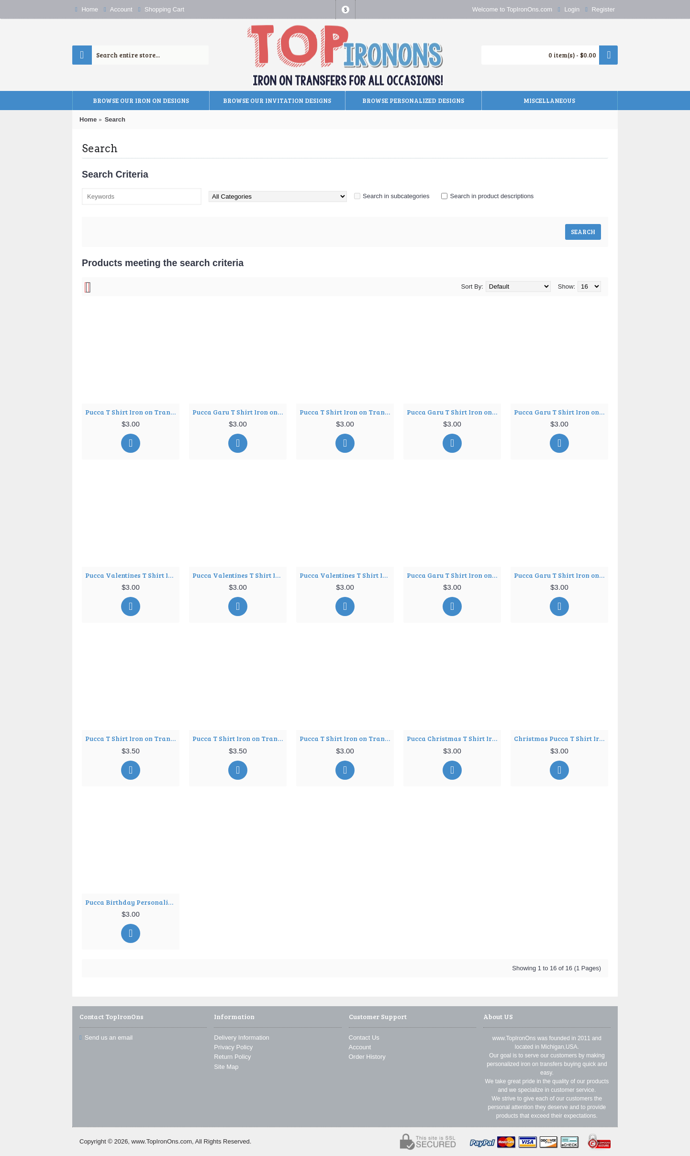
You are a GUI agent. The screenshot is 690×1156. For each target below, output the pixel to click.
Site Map (226, 1066)
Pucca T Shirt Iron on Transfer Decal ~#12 (239, 738)
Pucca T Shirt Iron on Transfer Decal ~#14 (347, 738)
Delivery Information (241, 1037)
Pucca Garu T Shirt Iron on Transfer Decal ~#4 (454, 411)
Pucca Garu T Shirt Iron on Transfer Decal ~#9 (454, 575)
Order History (367, 1056)
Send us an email (106, 1037)
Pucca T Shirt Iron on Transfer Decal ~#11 (132, 738)
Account (360, 1047)
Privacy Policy (233, 1047)
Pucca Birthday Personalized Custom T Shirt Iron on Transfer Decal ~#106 (132, 902)
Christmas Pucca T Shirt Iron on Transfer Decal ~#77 (561, 738)
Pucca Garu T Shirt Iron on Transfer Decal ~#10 (561, 575)
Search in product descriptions (492, 196)
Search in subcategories (396, 196)
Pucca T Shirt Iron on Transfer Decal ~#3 (347, 411)
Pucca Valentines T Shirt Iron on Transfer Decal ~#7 (239, 575)
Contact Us (364, 1037)
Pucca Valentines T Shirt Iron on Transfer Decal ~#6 (132, 575)
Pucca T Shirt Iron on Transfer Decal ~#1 (132, 411)
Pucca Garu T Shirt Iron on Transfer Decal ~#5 (561, 411)
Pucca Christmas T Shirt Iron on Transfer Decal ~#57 (454, 738)
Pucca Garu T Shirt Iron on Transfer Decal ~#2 (239, 411)
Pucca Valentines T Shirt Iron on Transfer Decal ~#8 (347, 575)
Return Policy (232, 1056)
